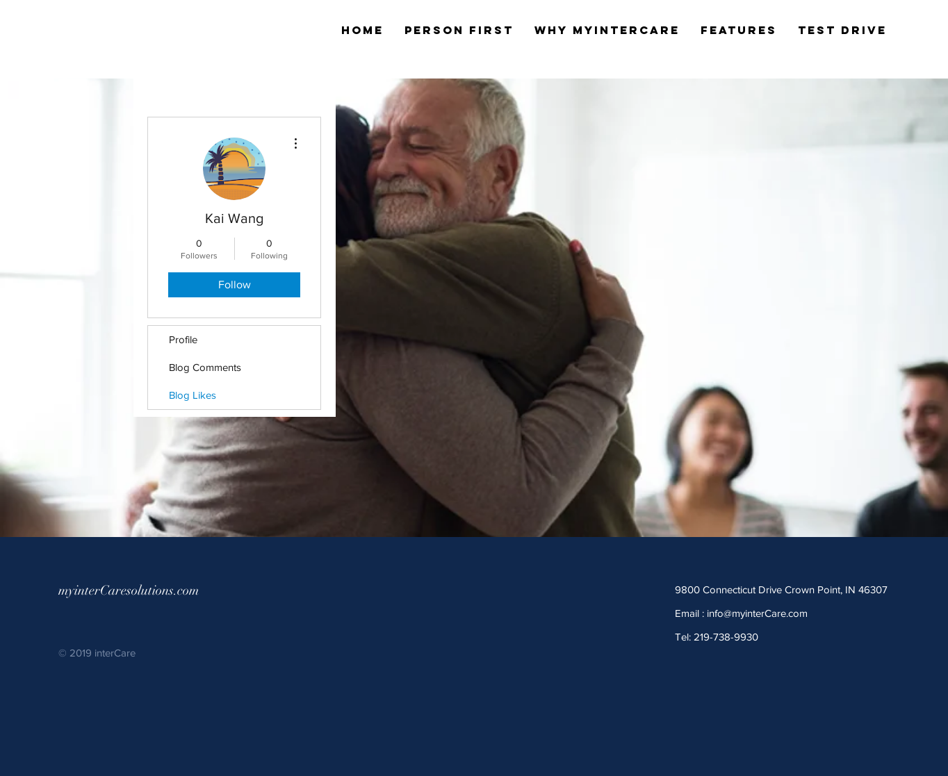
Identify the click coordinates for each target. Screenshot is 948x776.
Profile (183, 339)
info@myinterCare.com (757, 613)
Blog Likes (192, 395)
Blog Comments (205, 367)
